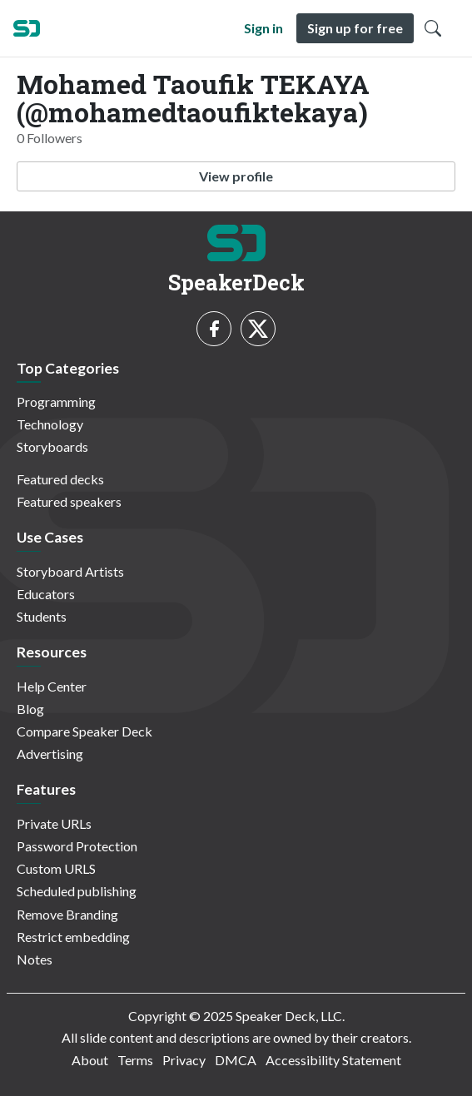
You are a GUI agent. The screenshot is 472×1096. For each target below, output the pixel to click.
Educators (46, 594)
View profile (236, 176)
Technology (50, 424)
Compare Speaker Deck (84, 731)
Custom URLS (56, 868)
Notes (34, 959)
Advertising (50, 753)
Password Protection (77, 846)
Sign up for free (355, 28)
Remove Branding (67, 914)
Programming (56, 401)
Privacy (184, 1060)
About (90, 1060)
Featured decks (60, 479)
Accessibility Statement (333, 1060)
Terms (135, 1060)
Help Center (52, 686)
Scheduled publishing (77, 891)
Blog (30, 709)
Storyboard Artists (70, 571)
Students (42, 616)
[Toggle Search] (433, 28)
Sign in (263, 28)
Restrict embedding (73, 937)
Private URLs (54, 823)
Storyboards (52, 446)
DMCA (235, 1060)
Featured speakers (69, 501)
